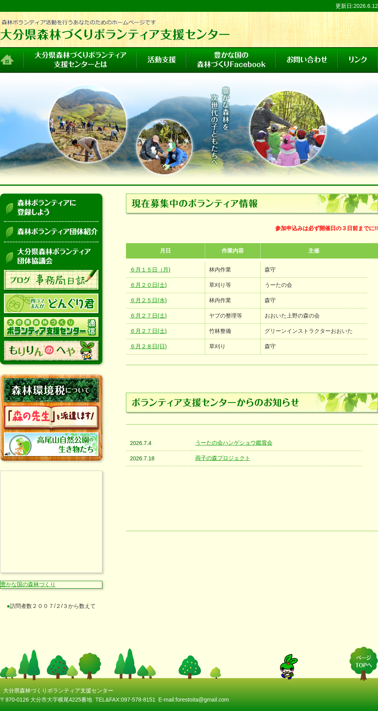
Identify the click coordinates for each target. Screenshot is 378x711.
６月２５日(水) (148, 300)
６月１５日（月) (150, 269)
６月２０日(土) (148, 285)
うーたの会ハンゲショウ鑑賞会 (233, 443)
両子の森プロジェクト (222, 458)
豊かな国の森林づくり (28, 584)
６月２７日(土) (148, 315)
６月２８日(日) (148, 346)
